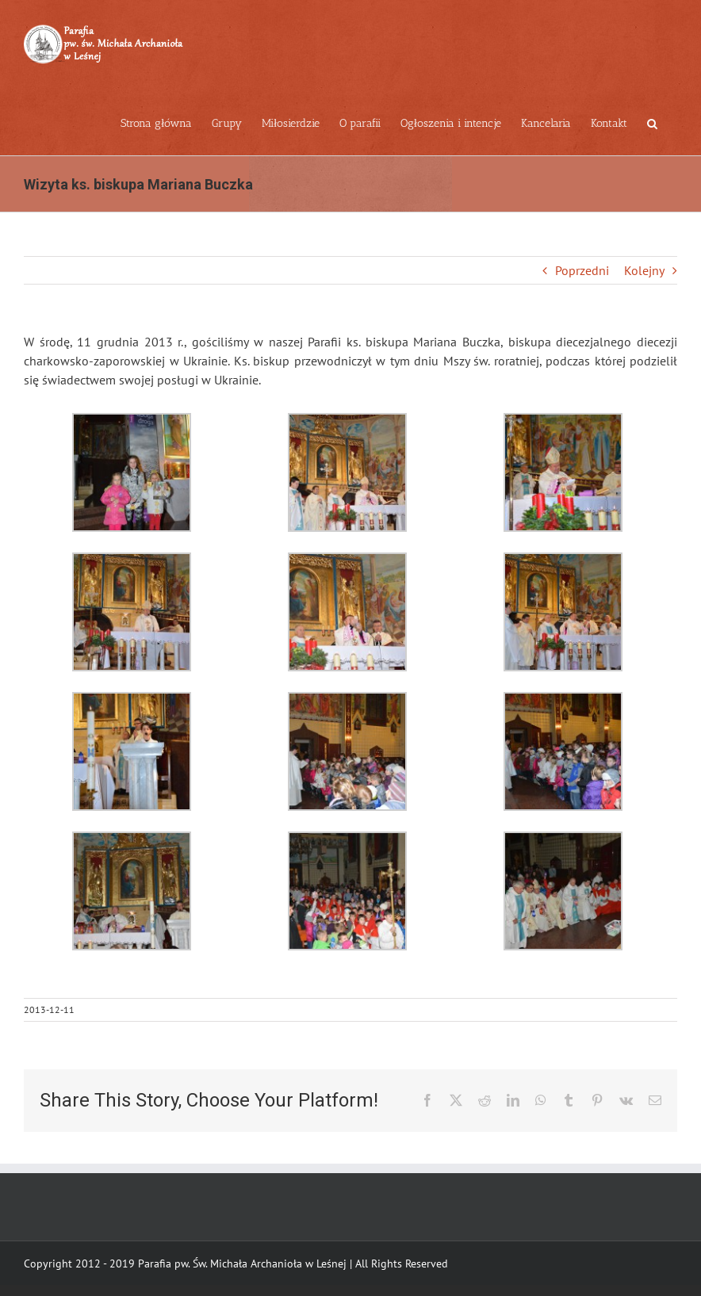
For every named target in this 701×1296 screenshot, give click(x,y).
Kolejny (644, 270)
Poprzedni (582, 270)
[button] (652, 122)
